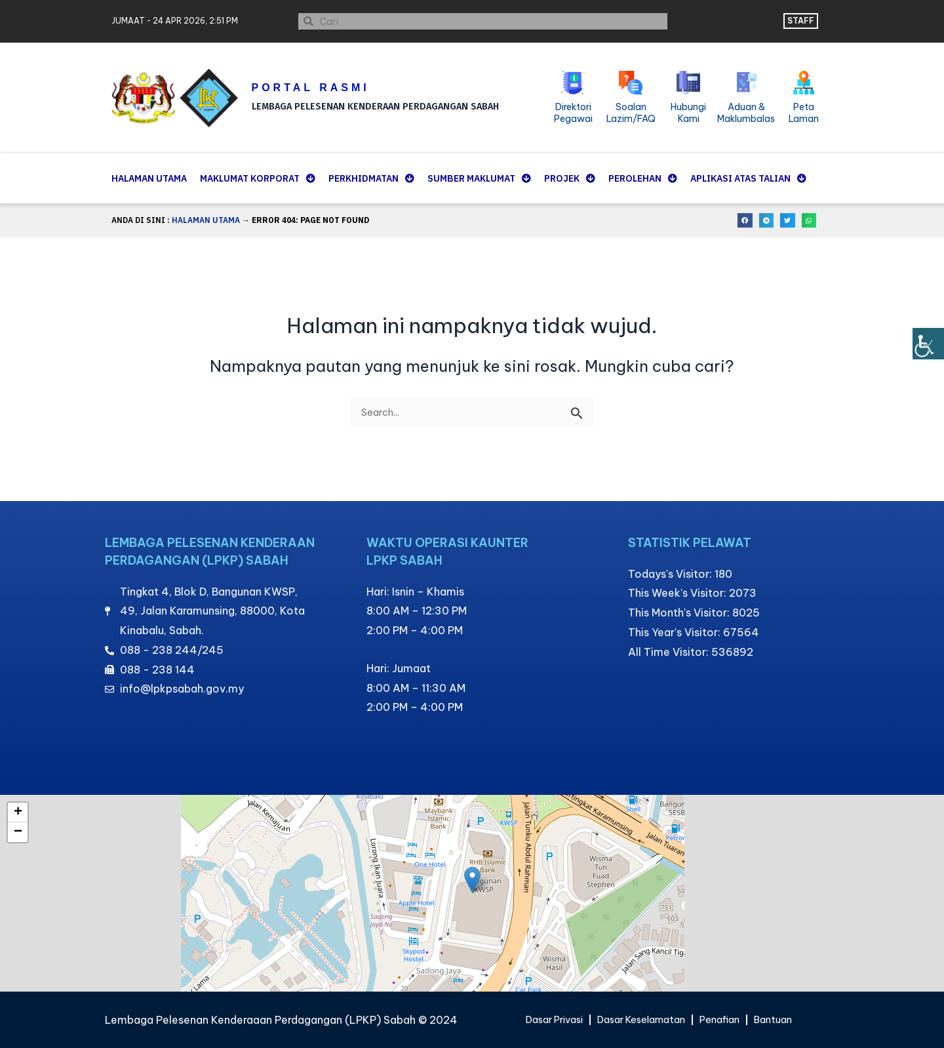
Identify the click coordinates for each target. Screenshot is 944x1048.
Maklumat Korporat (257, 178)
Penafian (727, 1019)
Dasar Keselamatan (641, 1019)
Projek (569, 178)
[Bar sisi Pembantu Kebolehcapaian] (928, 343)
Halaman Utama (149, 178)
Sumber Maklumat (479, 178)
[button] (745, 220)
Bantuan (785, 1019)
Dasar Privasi (544, 1019)
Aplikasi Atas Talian (748, 178)
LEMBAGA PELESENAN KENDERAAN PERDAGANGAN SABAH (383, 104)
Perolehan (642, 178)
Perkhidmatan (371, 178)
